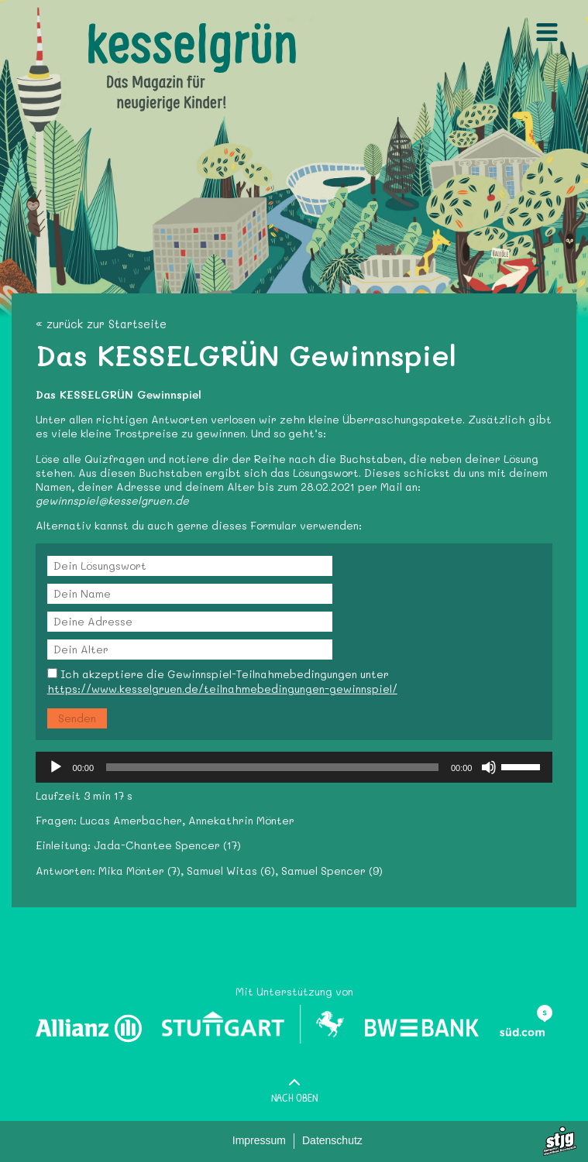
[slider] (272, 767)
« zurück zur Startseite (101, 324)
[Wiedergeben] (56, 767)
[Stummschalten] (489, 767)
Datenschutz (332, 1140)
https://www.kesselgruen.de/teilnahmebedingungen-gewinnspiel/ (222, 688)
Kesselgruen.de (128, 30)
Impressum (259, 1140)
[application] (294, 767)
